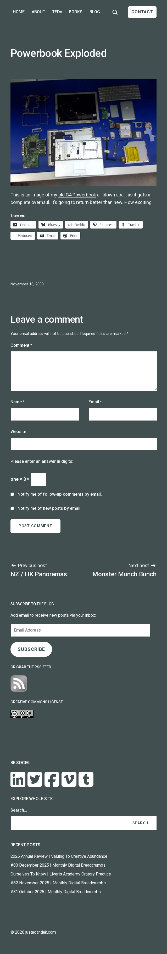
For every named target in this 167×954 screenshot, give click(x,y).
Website (18, 431)
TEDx (57, 11)
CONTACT (142, 11)
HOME (19, 11)
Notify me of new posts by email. (49, 508)
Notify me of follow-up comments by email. (60, 494)
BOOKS (75, 11)
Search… (18, 810)
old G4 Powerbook (77, 194)
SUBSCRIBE (31, 649)
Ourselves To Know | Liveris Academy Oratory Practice (60, 874)
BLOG (95, 11)
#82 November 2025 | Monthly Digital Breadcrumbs (58, 882)
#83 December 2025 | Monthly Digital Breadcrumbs (57, 865)
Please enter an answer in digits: (41, 461)
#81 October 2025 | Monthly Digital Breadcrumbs (55, 891)
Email (95, 401)
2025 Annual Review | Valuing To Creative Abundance (58, 856)
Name (17, 401)
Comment (21, 345)
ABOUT (38, 11)
